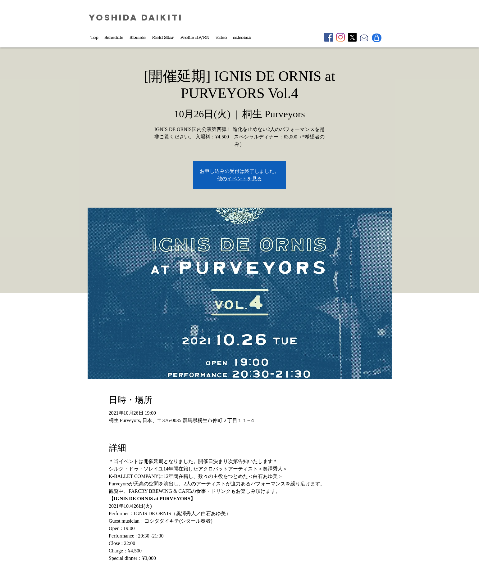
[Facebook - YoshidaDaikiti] (328, 37)
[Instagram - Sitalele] (340, 37)
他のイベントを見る (239, 178)
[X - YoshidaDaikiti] (352, 37)
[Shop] (376, 38)
